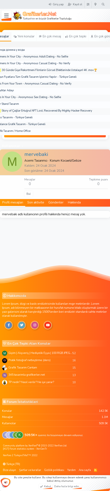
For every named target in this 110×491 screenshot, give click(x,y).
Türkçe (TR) (11, 464)
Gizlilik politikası (54, 470)
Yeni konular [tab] (23, 36)
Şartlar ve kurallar (30, 470)
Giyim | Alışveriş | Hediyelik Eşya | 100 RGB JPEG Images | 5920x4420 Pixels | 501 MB (40, 353)
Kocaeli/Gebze (71, 160)
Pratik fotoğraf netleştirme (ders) (29, 360)
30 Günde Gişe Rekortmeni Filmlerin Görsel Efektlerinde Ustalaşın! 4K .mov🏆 (49, 70)
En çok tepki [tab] (75, 36)
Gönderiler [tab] (56, 202)
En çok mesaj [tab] (50, 36)
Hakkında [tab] (74, 202)
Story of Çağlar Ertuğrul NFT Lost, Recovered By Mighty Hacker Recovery (47, 111)
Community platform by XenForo (35, 445)
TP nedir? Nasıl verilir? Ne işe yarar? (31, 382)
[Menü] (6, 15)
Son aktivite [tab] (35, 202)
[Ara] (103, 4)
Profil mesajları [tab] (12, 202)
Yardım (71, 470)
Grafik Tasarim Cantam (22, 368)
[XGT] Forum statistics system (25, 448)
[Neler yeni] (95, 4)
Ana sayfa (85, 470)
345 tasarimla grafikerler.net (26, 375)
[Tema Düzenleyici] (87, 4)
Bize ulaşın (9, 470)
